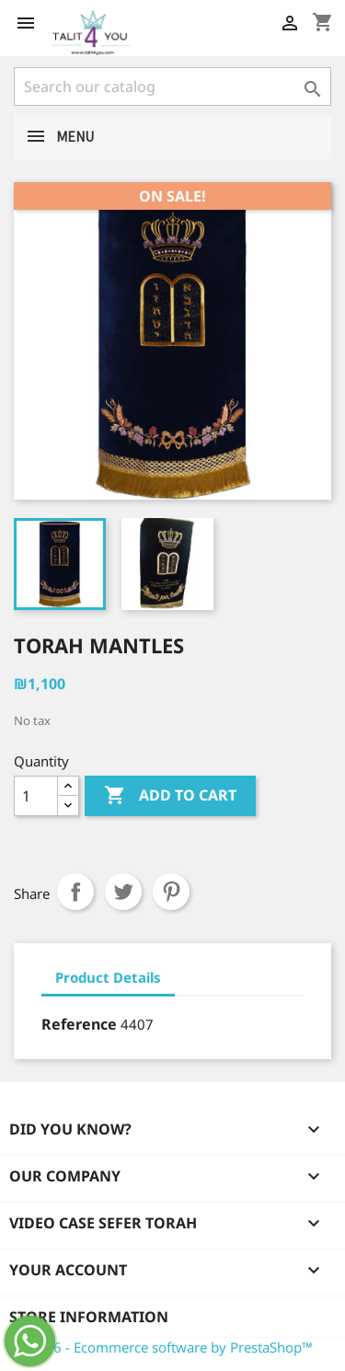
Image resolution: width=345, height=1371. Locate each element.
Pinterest (171, 891)
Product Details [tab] (108, 977)
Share (75, 891)
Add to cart (170, 796)
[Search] (172, 86)
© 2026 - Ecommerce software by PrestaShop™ (163, 1347)
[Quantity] (36, 796)
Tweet (123, 891)
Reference (79, 1024)
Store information (88, 1317)
